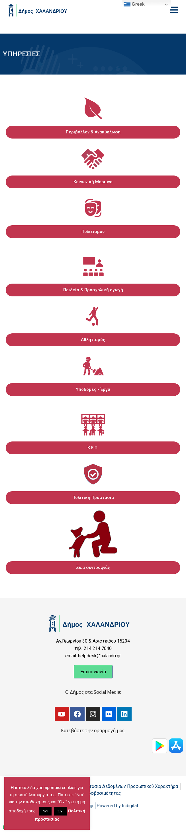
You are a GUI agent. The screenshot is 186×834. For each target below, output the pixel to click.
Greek (134, 4)
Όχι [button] (60, 811)
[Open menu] (174, 10)
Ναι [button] (45, 811)
